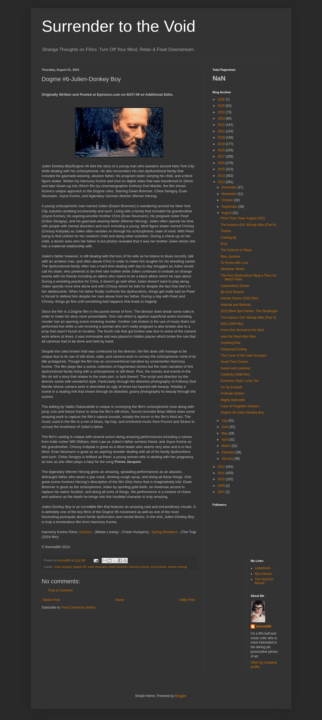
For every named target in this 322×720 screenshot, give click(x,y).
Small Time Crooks (234, 362)
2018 (222, 150)
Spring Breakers (165, 532)
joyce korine (159, 566)
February (228, 452)
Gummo (85, 532)
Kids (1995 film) (232, 324)
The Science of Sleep (236, 250)
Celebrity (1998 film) (235, 374)
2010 (222, 479)
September (229, 207)
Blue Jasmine (230, 256)
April (225, 439)
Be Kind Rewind (232, 292)
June (225, 427)
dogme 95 (79, 566)
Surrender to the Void (119, 26)
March (226, 446)
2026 (222, 99)
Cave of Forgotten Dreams (240, 406)
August (226, 213)
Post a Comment (61, 590)
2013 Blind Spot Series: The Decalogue (249, 311)
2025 (222, 106)
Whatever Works (232, 269)
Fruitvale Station (232, 393)
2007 (222, 492)
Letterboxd (262, 568)
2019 (222, 144)
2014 (222, 176)
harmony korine (139, 566)
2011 (222, 473)
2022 (222, 125)
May (224, 433)
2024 (222, 112)
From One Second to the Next (242, 330)
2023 (222, 118)
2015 (222, 169)
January (227, 458)
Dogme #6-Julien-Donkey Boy (242, 412)
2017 (222, 156)
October (227, 200)
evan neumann (97, 566)
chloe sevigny (63, 566)
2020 (222, 137)
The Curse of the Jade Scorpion (243, 355)
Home (119, 600)
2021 (222, 131)
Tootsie (226, 231)
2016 (222, 163)
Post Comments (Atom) (78, 607)
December (229, 187)
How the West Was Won (238, 336)
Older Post (187, 600)
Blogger (180, 696)
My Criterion (263, 574)
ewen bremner (118, 566)
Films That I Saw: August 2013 (243, 218)
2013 (222, 182)
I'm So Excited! (231, 387)
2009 (222, 486)
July (224, 421)
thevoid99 (263, 626)
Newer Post (51, 600)
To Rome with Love (234, 263)
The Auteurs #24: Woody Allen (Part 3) (248, 317)
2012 (222, 467)
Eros (224, 244)
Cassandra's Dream (235, 286)
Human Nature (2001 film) (239, 298)
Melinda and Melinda (236, 305)
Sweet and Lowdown (236, 368)
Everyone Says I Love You (240, 381)
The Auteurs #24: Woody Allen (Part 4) (248, 225)
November (229, 194)
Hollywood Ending (234, 349)
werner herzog (177, 566)
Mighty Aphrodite (233, 400)
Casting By (228, 237)
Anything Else (230, 343)
